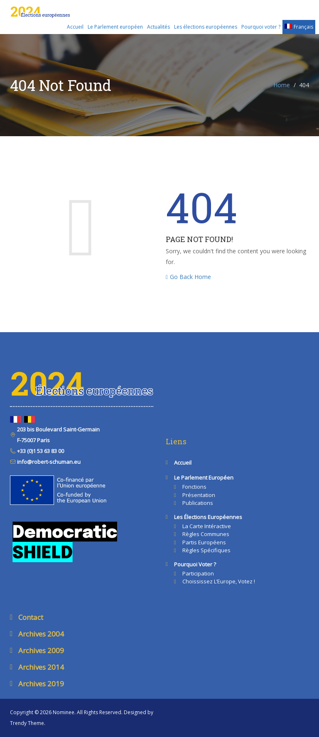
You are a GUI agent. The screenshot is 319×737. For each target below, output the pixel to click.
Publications (197, 503)
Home (281, 85)
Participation (198, 573)
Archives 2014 (41, 667)
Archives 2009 (41, 650)
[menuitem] (299, 27)
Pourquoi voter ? (260, 26)
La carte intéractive (206, 526)
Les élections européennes (205, 26)
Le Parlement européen (115, 26)
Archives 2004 (41, 634)
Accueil (75, 26)
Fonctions (194, 486)
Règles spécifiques (206, 550)
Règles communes (205, 534)
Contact (30, 617)
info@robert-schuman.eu (48, 461)
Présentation (198, 495)
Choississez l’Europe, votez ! (218, 581)
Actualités (158, 26)
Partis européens (204, 542)
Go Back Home (188, 277)
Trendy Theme (27, 723)
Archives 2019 (41, 683)
